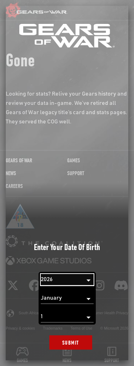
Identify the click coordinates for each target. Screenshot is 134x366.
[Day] (67, 316)
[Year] (67, 279)
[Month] (67, 298)
